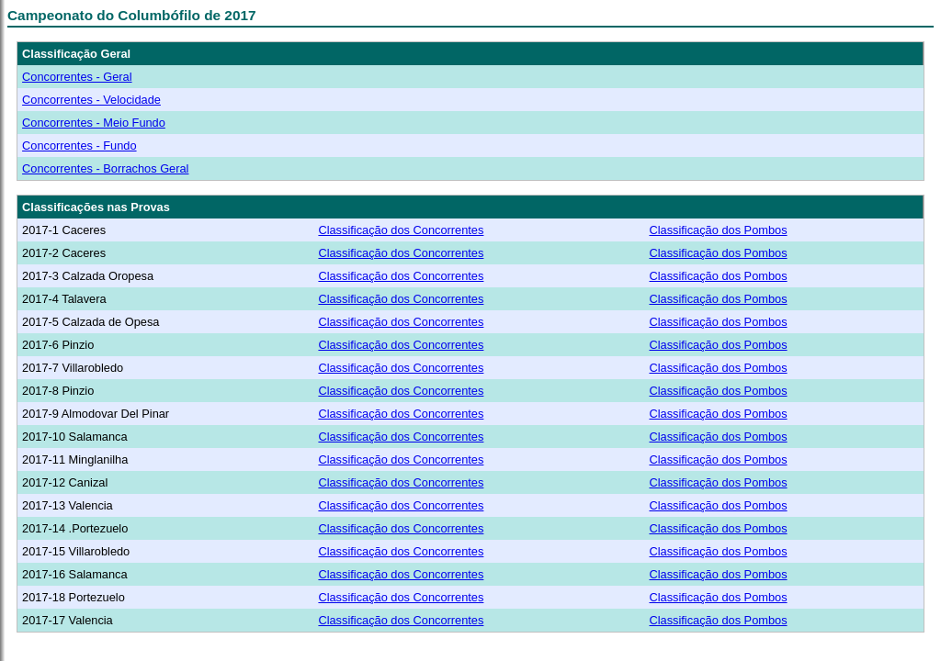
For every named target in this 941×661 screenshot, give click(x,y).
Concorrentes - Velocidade (91, 99)
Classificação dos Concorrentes (400, 230)
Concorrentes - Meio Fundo (93, 122)
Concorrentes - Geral (76, 77)
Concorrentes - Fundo (79, 145)
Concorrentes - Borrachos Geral (105, 168)
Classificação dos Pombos (718, 230)
